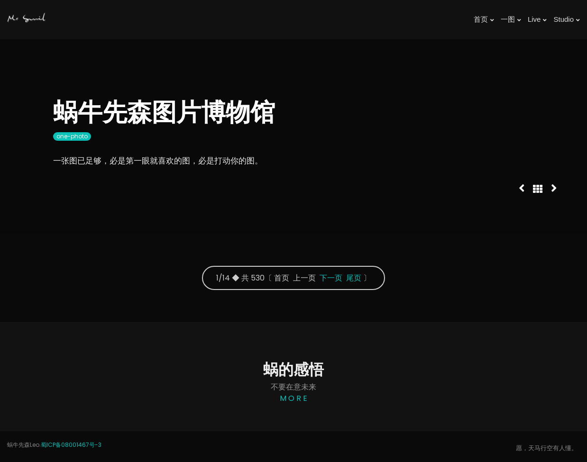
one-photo (72, 136)
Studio (566, 19)
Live (537, 19)
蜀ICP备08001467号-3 (71, 445)
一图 (511, 19)
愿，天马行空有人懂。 (547, 448)
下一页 (331, 277)
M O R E (293, 398)
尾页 (353, 277)
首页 (484, 19)
